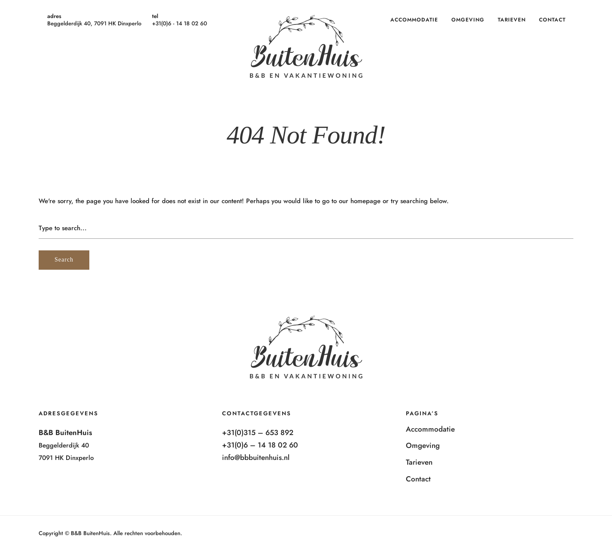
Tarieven (512, 20)
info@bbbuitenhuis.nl (255, 457)
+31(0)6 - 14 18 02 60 (179, 23)
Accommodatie (414, 20)
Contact (552, 20)
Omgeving (467, 20)
